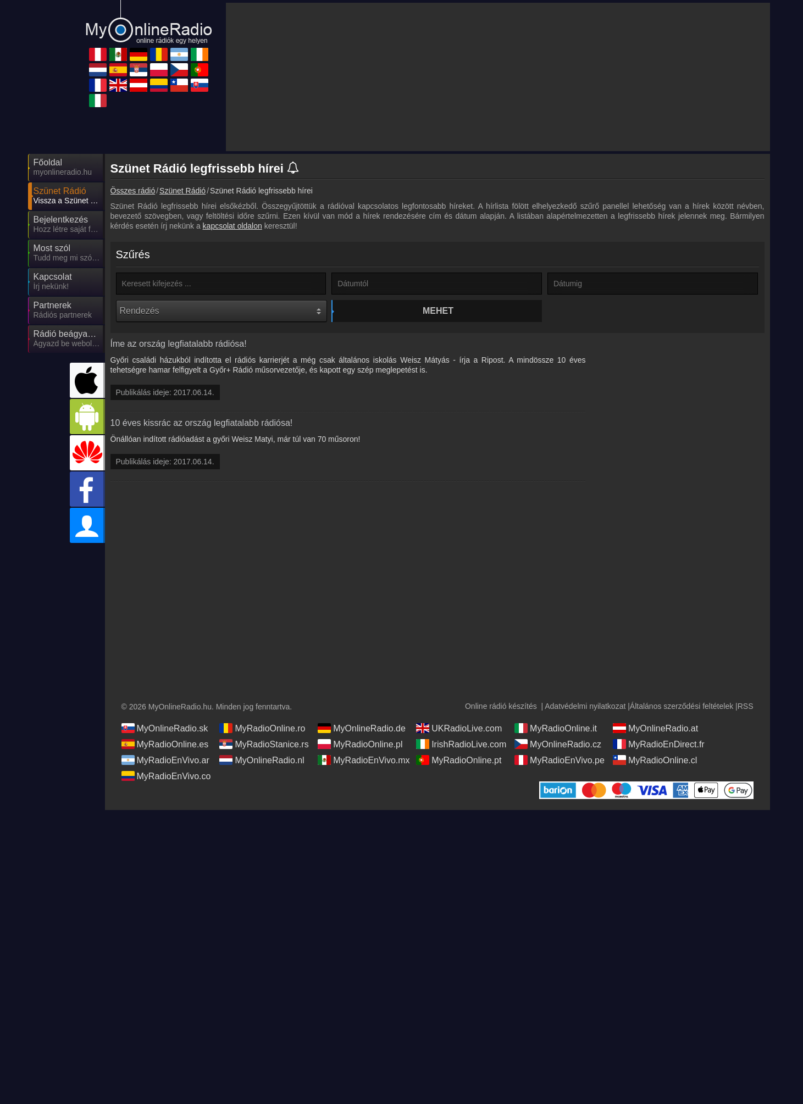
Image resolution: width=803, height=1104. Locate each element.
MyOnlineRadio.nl (261, 760)
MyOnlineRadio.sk (164, 728)
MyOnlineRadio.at (655, 728)
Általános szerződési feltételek (681, 706)
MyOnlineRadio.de (362, 728)
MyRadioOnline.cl (655, 760)
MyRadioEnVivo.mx (363, 760)
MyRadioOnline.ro (262, 728)
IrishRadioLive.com (461, 744)
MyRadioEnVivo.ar (165, 760)
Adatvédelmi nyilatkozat (585, 706)
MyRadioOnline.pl (360, 744)
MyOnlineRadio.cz (557, 744)
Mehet (438, 310)
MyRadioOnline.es (165, 744)
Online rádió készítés (501, 706)
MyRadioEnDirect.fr (659, 744)
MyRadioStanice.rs (263, 744)
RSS (746, 706)
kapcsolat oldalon (232, 225)
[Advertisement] (682, 509)
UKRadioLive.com (459, 728)
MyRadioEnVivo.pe (559, 760)
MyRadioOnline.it (555, 728)
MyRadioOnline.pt (458, 760)
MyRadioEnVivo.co (166, 776)
